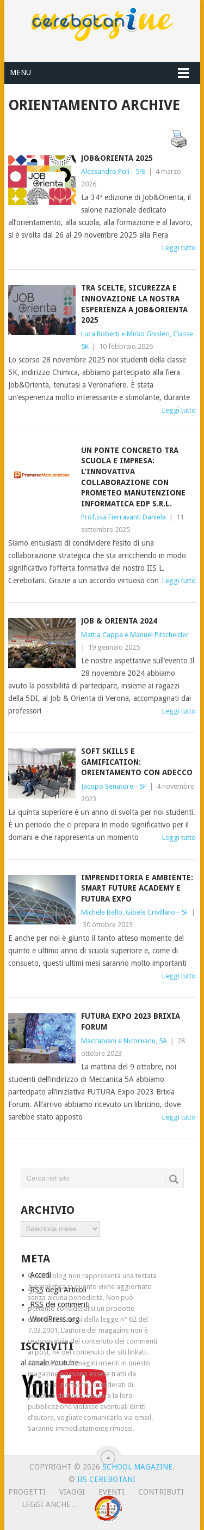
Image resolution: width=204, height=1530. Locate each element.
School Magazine (137, 1466)
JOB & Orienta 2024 (119, 620)
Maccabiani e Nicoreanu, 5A (124, 1041)
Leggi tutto (179, 248)
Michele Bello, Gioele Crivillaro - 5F (134, 912)
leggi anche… (50, 1504)
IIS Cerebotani (106, 1479)
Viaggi (72, 1491)
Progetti (27, 1491)
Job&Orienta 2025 (117, 158)
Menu (20, 72)
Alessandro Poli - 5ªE (113, 171)
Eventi (111, 1491)
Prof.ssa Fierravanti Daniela (123, 517)
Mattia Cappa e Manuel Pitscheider (135, 635)
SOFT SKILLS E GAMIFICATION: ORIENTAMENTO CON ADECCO (137, 762)
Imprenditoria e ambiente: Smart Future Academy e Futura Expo (137, 888)
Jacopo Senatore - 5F (113, 786)
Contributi (161, 1491)
